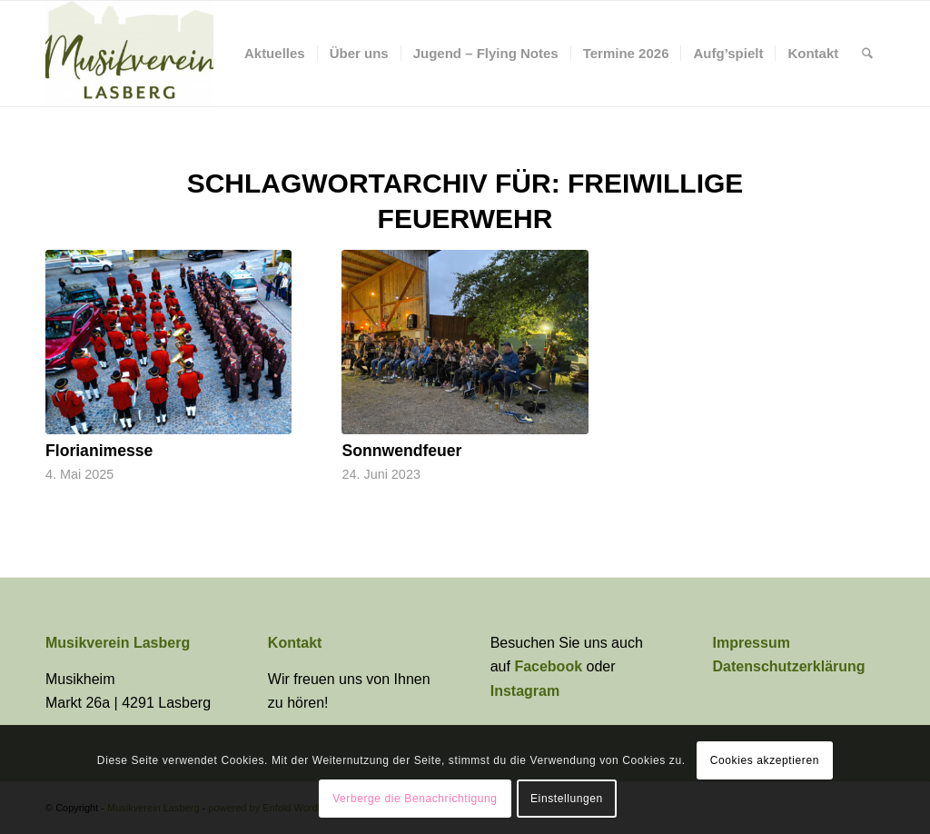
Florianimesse (99, 451)
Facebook (550, 666)
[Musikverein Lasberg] (129, 53)
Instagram (524, 691)
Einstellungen (566, 798)
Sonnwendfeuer (401, 451)
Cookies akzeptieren (764, 760)
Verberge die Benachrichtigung (415, 798)
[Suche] (867, 53)
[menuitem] (274, 53)
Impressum (751, 642)
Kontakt (295, 642)
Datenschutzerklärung (789, 666)
